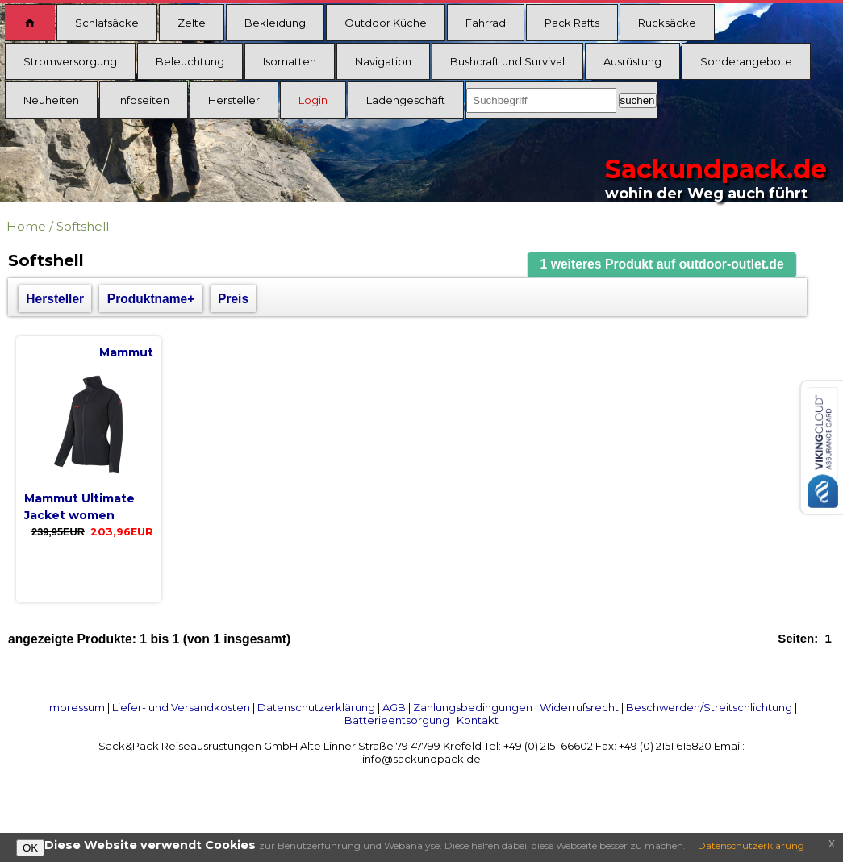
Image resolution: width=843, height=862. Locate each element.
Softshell (82, 226)
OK (30, 848)
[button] (662, 265)
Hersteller (234, 100)
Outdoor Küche (385, 22)
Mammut (126, 352)
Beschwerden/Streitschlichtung (709, 707)
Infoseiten (143, 100)
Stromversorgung (70, 61)
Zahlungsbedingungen (472, 707)
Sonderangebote (746, 61)
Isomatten (289, 61)
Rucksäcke (667, 22)
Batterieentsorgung (396, 720)
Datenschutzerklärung (316, 707)
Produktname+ (151, 299)
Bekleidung (275, 22)
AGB (394, 707)
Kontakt (478, 720)
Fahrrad (485, 22)
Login (313, 100)
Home (26, 226)
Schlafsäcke (107, 22)
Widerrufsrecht (579, 707)
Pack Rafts (572, 22)
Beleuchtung (190, 61)
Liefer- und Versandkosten (181, 707)
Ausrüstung (632, 61)
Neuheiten (51, 100)
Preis (233, 299)
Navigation (383, 61)
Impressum (76, 707)
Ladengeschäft (405, 100)
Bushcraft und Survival (507, 61)
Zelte (191, 22)
